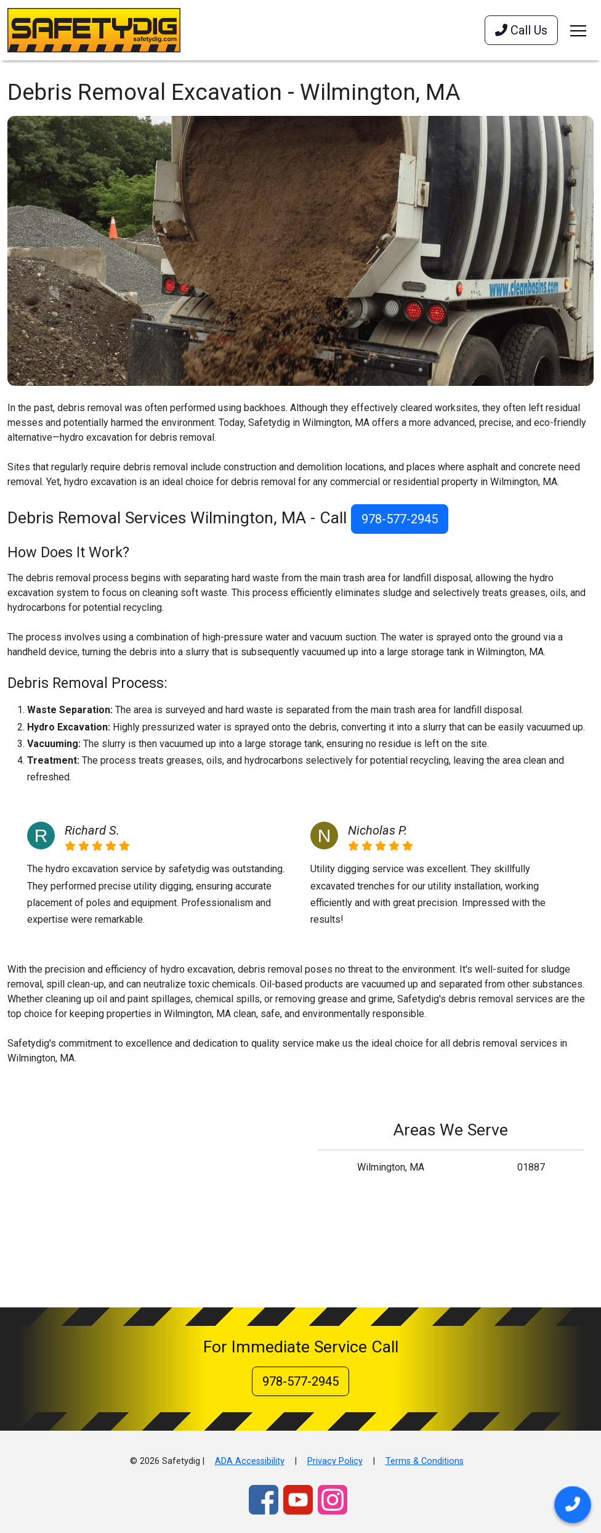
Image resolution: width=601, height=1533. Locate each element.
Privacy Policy (335, 1461)
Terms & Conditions (424, 1461)
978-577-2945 (399, 519)
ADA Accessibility (249, 1461)
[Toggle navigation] (578, 30)
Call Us (521, 30)
